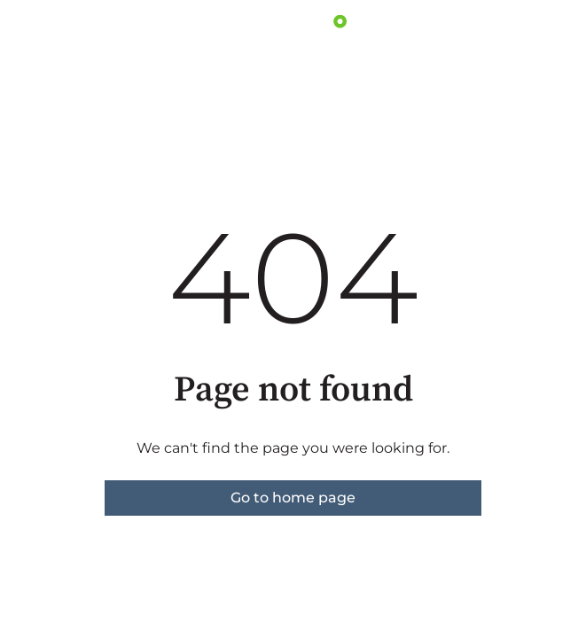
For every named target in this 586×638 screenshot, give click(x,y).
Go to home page (293, 497)
